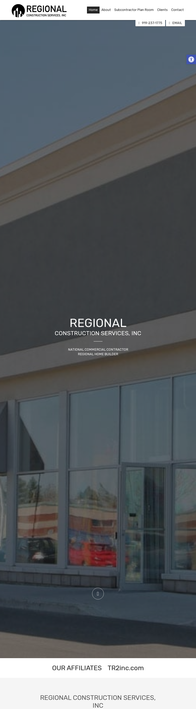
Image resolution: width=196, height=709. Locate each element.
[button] (191, 59)
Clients (162, 10)
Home (93, 10)
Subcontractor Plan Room (134, 10)
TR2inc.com (126, 668)
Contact (177, 10)
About (106, 10)
